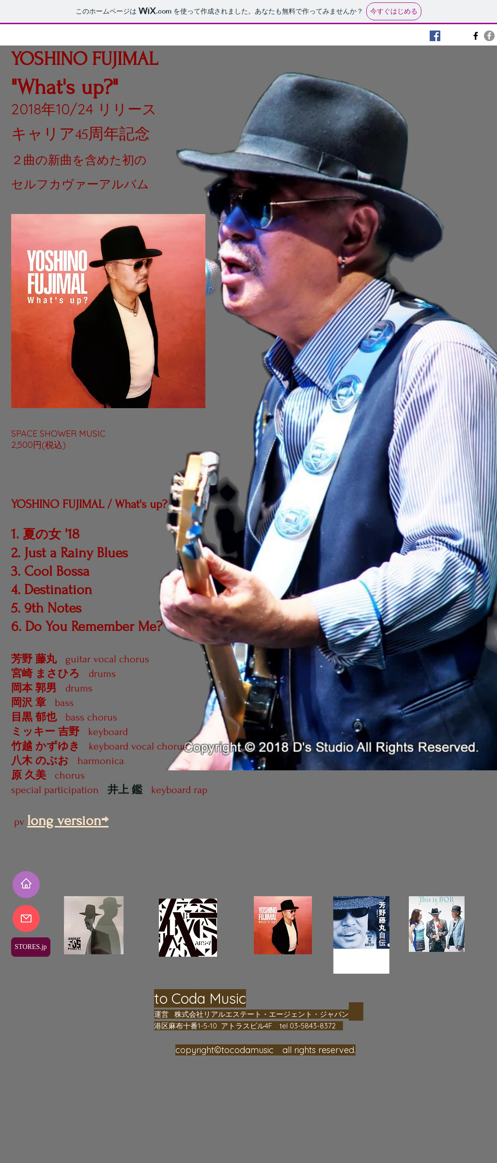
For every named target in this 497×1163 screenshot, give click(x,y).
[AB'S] (475, 36)
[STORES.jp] (30, 947)
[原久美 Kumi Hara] (462, 36)
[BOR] (448, 36)
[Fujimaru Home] (435, 36)
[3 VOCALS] (489, 36)
